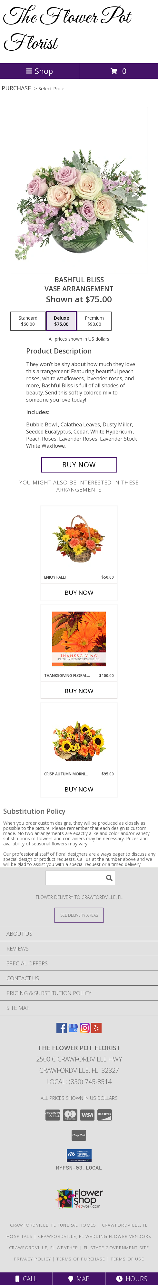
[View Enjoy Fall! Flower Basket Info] (79, 540)
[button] (79, 1155)
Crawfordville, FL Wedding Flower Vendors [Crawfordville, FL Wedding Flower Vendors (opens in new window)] (95, 1236)
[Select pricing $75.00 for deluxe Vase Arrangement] (61, 321)
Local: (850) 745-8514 (79, 1081)
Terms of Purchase (80, 1259)
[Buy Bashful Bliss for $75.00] (79, 465)
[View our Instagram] (85, 1031)
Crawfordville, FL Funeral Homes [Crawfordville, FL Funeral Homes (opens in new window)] (53, 1225)
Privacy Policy (32, 1259)
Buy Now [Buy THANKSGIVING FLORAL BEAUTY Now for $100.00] (79, 691)
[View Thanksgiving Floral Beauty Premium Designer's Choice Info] (79, 639)
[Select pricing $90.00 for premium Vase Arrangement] (94, 321)
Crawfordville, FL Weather (43, 1247)
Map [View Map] (79, 1278)
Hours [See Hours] (131, 1278)
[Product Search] (80, 878)
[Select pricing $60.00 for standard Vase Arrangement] (28, 321)
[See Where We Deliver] (79, 915)
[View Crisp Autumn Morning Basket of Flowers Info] (79, 737)
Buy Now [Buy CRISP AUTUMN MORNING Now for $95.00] (79, 789)
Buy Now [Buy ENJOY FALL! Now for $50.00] (79, 592)
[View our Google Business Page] (73, 1031)
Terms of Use (127, 1259)
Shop (39, 70)
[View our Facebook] (61, 1031)
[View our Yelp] (96, 1031)
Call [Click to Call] (26, 1278)
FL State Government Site (116, 1247)
